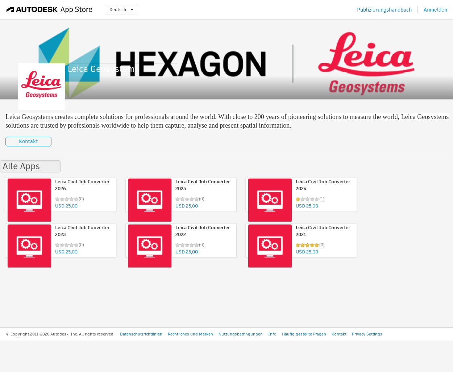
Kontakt (28, 141)
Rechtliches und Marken (190, 334)
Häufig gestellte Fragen (304, 334)
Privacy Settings (367, 334)
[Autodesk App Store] (49, 9)
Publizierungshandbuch (384, 9)
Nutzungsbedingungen (241, 334)
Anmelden (435, 9)
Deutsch (121, 10)
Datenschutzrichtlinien (141, 334)
